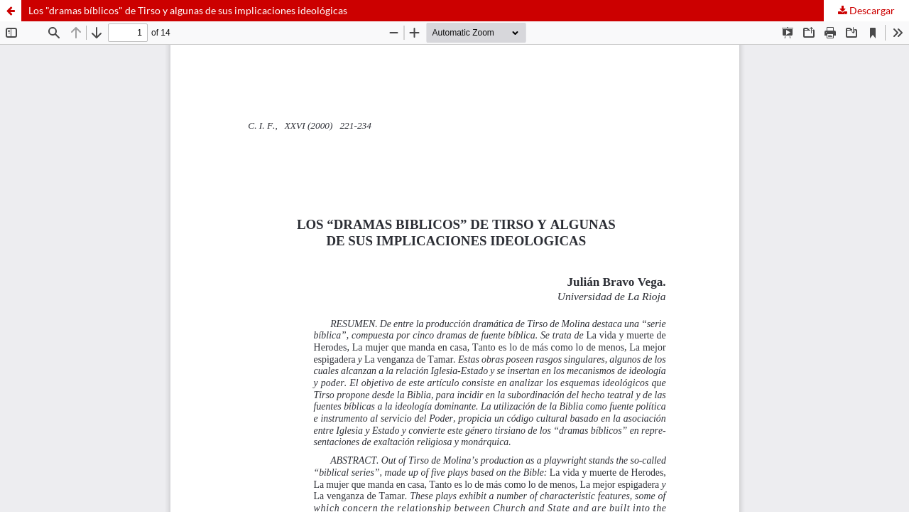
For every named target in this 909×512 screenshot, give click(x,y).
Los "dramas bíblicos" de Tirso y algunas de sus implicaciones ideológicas (187, 10)
